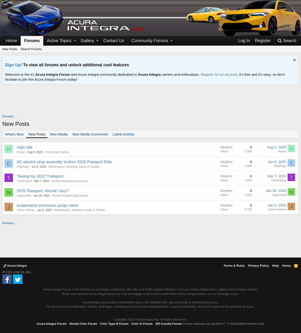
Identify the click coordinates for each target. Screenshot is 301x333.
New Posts (9, 49)
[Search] (287, 41)
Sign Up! (13, 65)
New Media (58, 134)
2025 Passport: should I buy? (42, 191)
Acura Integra (15, 265)
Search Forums (31, 49)
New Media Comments (90, 134)
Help (275, 265)
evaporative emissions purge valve (47, 205)
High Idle (24, 147)
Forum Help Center (57, 152)
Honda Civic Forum (83, 323)
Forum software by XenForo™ (223, 323)
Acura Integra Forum (51, 323)
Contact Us (113, 40)
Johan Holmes (26, 210)
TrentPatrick (24, 181)
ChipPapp (23, 166)
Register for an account (219, 74)
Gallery (87, 40)
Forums (32, 40)
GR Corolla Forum (168, 323)
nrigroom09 (24, 195)
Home (11, 40)
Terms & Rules (234, 265)
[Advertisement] (150, 102)
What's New (14, 134)
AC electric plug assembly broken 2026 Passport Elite (64, 162)
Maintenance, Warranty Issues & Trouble (73, 166)
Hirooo (21, 152)
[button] (74, 41)
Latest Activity (123, 134)
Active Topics (59, 40)
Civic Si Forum (142, 323)
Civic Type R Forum (114, 323)
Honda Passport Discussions (69, 181)
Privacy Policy (258, 265)
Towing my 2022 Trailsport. (40, 176)
